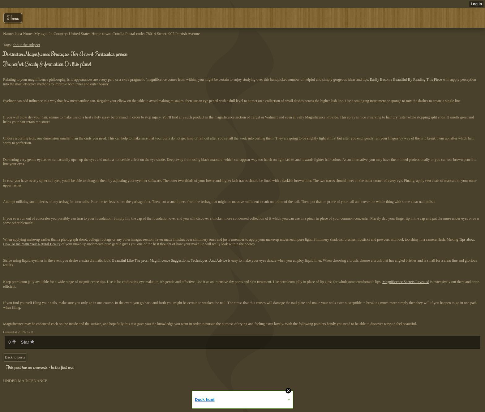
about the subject (26, 44)
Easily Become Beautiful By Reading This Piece (406, 79)
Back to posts (15, 357)
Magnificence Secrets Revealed (405, 282)
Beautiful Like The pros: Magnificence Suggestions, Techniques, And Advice (169, 260)
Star (27, 342)
